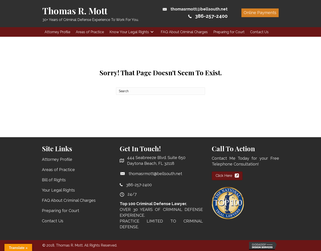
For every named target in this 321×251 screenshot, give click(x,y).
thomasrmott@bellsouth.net (199, 9)
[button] (260, 12)
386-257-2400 (211, 16)
